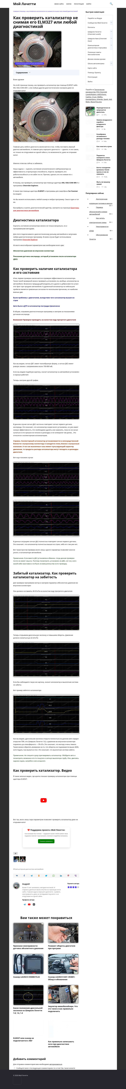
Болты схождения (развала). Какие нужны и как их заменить (103, 169)
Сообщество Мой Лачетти (97, 23)
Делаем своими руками (96, 59)
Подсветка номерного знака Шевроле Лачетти (103, 156)
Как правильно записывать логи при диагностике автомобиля (61, 1045)
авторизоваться (55, 1065)
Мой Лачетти (24, 4)
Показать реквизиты (46, 841)
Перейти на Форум (95, 18)
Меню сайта (59, 4)
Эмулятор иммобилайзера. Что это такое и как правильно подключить (63, 1009)
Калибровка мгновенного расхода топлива (103, 135)
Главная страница (19, 11)
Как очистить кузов (104, 145)
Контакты (91, 27)
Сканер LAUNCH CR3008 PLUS (26, 977)
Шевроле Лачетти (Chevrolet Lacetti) (94, 33)
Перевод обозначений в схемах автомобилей (98, 208)
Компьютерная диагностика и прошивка (97, 46)
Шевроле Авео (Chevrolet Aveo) (97, 40)
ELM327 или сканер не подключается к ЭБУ (23, 1040)
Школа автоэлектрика (96, 63)
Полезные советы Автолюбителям (94, 53)
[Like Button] (15, 854)
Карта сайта (92, 68)
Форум (68, 4)
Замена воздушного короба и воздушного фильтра (104, 123)
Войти (88, 4)
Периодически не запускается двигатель (103, 110)
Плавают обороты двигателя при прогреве (61, 947)
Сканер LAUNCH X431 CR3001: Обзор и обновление (61, 978)
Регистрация (79, 4)
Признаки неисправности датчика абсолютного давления (28, 947)
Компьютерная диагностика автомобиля (29, 63)
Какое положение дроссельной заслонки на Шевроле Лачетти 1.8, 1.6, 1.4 (28, 1011)
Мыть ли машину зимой (103, 181)
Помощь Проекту (94, 73)
